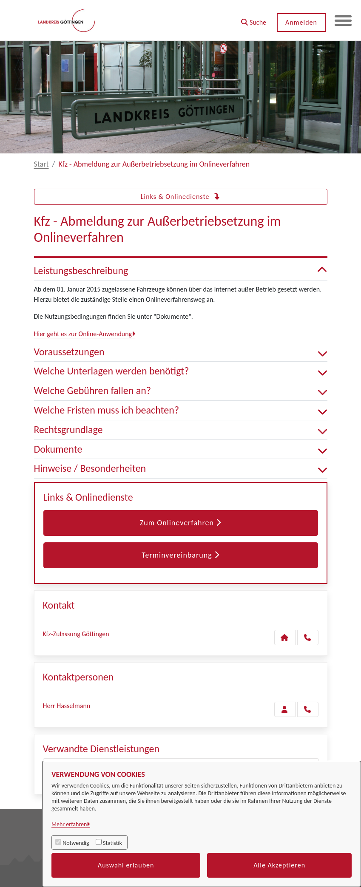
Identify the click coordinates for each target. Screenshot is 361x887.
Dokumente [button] (180, 449)
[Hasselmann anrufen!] (307, 709)
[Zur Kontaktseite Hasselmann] (285, 709)
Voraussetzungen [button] (180, 352)
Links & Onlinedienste (180, 197)
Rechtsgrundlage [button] (180, 430)
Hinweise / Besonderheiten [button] (180, 468)
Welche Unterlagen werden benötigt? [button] (180, 371)
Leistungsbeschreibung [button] (180, 271)
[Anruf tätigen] (307, 637)
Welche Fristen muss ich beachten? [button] (180, 410)
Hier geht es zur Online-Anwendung (83, 334)
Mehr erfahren (69, 824)
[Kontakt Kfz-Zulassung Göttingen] (285, 637)
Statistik (112, 843)
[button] (253, 19)
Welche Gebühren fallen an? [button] (180, 391)
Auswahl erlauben (126, 865)
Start (41, 164)
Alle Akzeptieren (279, 865)
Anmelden (301, 22)
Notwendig (76, 843)
